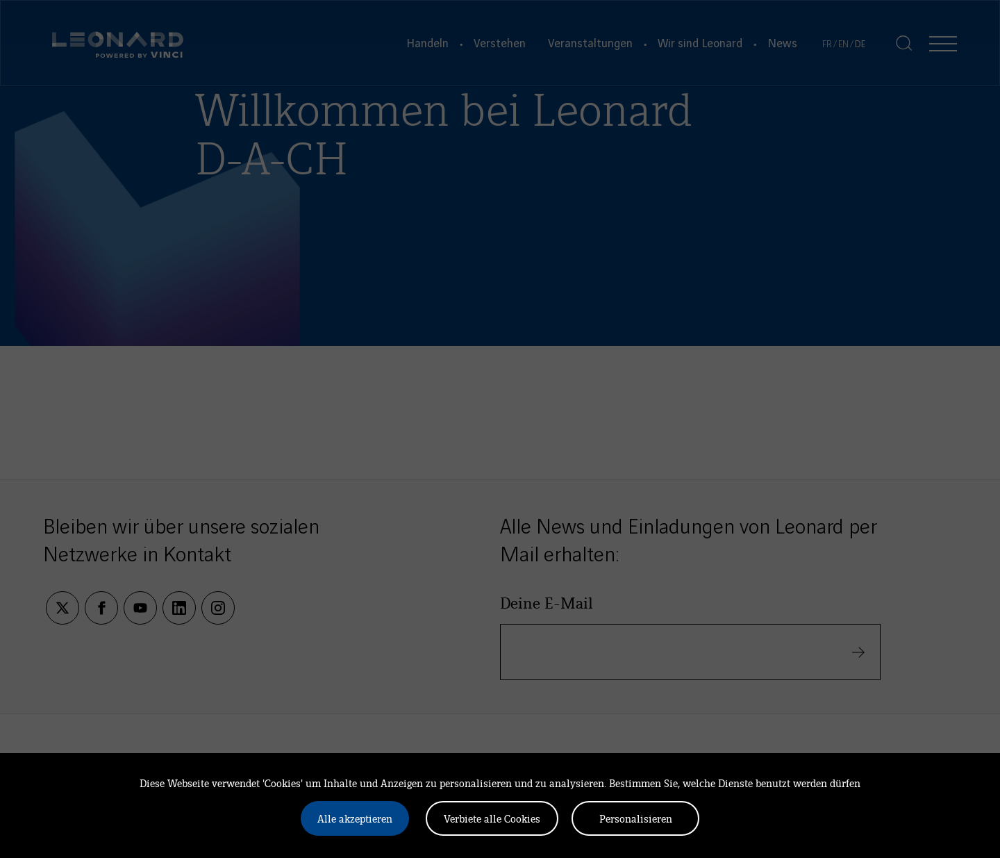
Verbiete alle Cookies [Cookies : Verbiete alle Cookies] (492, 818)
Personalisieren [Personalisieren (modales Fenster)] (635, 818)
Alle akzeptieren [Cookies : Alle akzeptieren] (354, 818)
